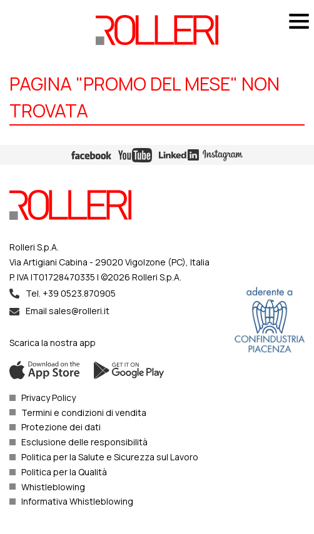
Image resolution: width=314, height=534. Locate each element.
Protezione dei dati (61, 427)
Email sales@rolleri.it (67, 311)
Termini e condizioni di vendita (83, 412)
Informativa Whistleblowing (77, 501)
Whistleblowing (53, 487)
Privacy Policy (48, 397)
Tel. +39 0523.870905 (71, 293)
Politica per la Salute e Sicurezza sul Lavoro (109, 457)
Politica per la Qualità (64, 472)
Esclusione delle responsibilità (84, 442)
